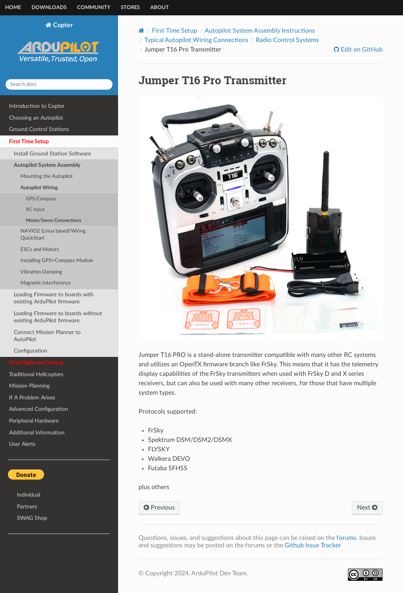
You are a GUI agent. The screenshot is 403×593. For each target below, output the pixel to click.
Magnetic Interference (45, 283)
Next (367, 507)
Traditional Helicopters (36, 374)
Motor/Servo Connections (53, 220)
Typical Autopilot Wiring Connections (196, 40)
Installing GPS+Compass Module (56, 260)
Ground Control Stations (39, 129)
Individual (28, 495)
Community (93, 7)
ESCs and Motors (39, 249)
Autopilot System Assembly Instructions (260, 31)
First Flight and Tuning (36, 363)
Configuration (30, 351)
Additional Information (37, 433)
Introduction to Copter (37, 106)
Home (13, 7)
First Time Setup (29, 141)
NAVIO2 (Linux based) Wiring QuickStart (53, 235)
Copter (59, 47)
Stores (130, 7)
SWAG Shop (32, 518)
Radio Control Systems (287, 40)
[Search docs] (59, 84)
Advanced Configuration (38, 409)
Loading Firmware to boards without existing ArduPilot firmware (58, 316)
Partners (27, 507)
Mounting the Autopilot (46, 176)
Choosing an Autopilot (36, 118)
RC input (35, 209)
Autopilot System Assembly (47, 165)
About (159, 7)
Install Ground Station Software (52, 154)
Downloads (49, 7)
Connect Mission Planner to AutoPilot (47, 335)
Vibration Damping (41, 272)
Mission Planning (29, 386)
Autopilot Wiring (39, 187)
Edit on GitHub (361, 49)
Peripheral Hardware (34, 421)
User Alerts (22, 444)
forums (346, 538)
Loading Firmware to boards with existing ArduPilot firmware (54, 298)
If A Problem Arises (32, 398)
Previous (159, 507)
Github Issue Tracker (312, 545)
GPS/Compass (41, 199)
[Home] (141, 30)
